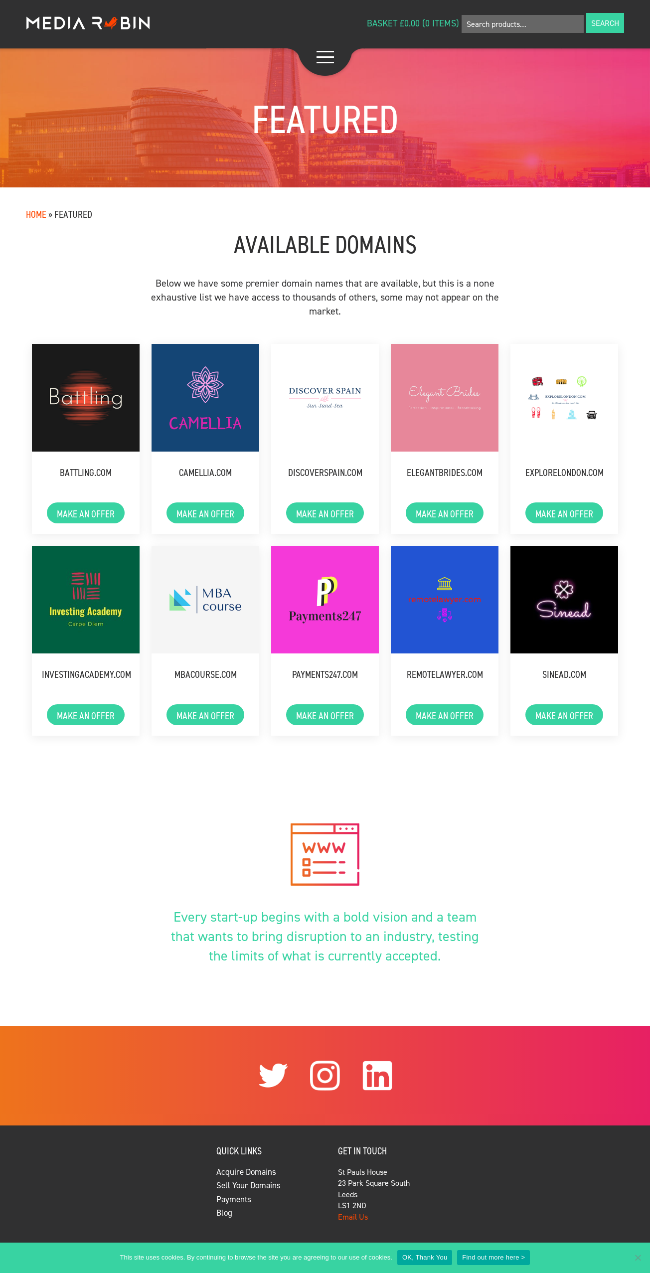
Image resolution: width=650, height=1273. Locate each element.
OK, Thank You (424, 1257)
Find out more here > (493, 1257)
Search (605, 23)
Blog (224, 1213)
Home (36, 214)
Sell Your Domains (248, 1185)
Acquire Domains (246, 1172)
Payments (233, 1199)
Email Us (353, 1217)
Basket (382, 23)
